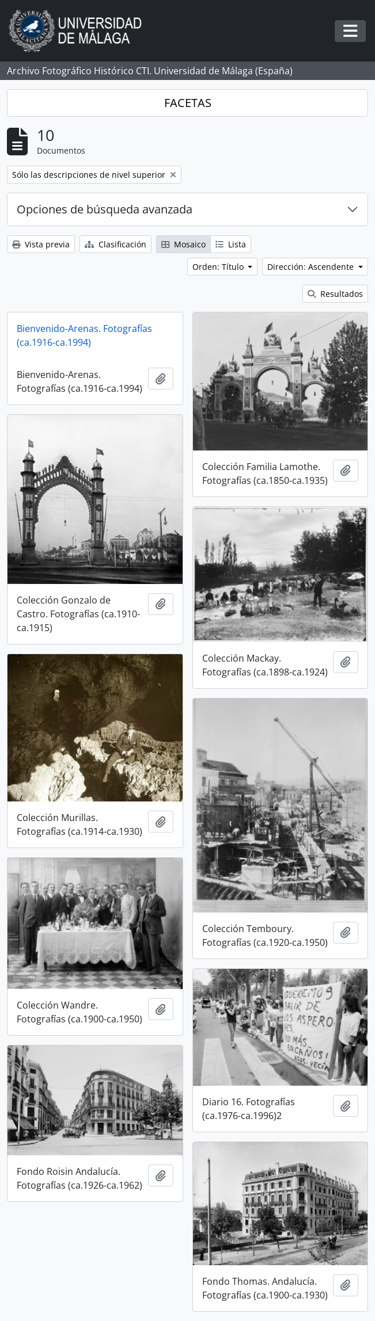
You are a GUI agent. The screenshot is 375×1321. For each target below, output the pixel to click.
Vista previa (41, 244)
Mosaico (183, 244)
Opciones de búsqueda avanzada (104, 209)
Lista (230, 244)
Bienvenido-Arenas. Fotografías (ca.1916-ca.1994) (84, 335)
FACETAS (187, 102)
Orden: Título (219, 266)
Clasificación (115, 244)
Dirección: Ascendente (311, 266)
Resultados (335, 293)
